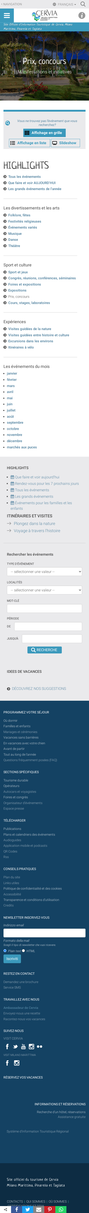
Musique (15, 234)
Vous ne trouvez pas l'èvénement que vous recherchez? (47, 123)
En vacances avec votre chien (24, 743)
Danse (13, 240)
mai (10, 398)
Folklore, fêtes (19, 215)
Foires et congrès (15, 797)
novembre (14, 435)
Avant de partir (14, 749)
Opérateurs (11, 786)
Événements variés (22, 227)
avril (10, 392)
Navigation (12, 4)
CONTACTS (15, 1201)
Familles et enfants (16, 726)
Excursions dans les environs (30, 341)
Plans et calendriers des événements (29, 835)
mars (11, 386)
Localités (14, 582)
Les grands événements (33, 496)
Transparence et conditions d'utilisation (31, 900)
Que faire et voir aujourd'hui (35, 477)
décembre (14, 441)
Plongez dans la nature (34, 523)
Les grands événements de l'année (34, 189)
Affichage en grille (47, 133)
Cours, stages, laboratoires (29, 303)
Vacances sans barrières (21, 737)
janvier (12, 373)
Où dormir (10, 721)
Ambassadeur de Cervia (20, 1008)
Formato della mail (29, 943)
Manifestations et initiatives (45, 72)
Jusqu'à (12, 638)
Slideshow (67, 143)
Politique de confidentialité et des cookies (32, 889)
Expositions (17, 290)
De (9, 626)
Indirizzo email (13, 925)
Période (13, 618)
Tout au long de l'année (19, 755)
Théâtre (14, 246)
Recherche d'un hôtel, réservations (61, 1112)
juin (9, 404)
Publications (12, 829)
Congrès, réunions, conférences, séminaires (42, 278)
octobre (13, 429)
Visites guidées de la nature (29, 329)
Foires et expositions (24, 284)
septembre (15, 422)
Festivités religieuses (24, 221)
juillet (11, 410)
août (10, 416)
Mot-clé (13, 600)
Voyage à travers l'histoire (37, 530)
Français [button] (66, 4)
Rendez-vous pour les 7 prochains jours (47, 483)
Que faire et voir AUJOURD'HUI (32, 183)
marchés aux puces (22, 447)
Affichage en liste (31, 143)
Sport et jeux (18, 272)
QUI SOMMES (35, 1201)
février (12, 380)
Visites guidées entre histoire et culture (38, 335)
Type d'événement (20, 564)
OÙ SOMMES (58, 1201)
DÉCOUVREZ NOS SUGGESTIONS (39, 688)
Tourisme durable (15, 780)
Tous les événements (24, 177)
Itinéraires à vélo (21, 347)
